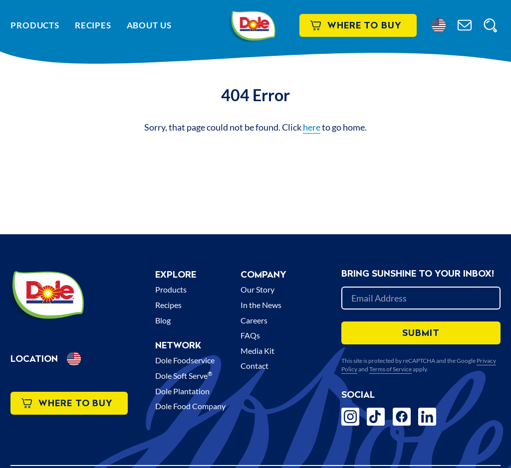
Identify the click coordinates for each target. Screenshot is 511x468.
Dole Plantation (182, 391)
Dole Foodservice (185, 360)
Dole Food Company (190, 406)
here (311, 127)
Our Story (257, 289)
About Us (149, 25)
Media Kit (257, 350)
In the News (261, 305)
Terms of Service (390, 369)
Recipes (93, 25)
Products (34, 25)
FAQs (250, 335)
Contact (254, 365)
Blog (163, 320)
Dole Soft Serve (184, 375)
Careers (254, 320)
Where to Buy (356, 25)
